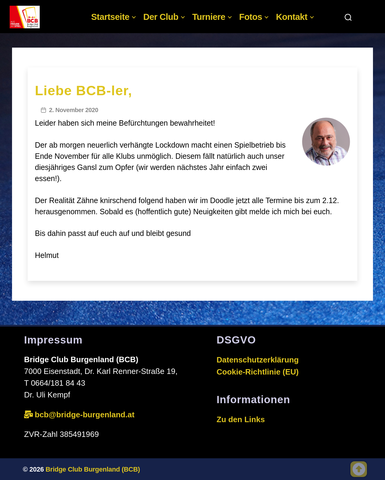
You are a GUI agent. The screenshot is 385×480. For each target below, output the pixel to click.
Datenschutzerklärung (258, 359)
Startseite (110, 17)
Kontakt (291, 17)
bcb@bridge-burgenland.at (86, 414)
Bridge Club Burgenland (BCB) (93, 469)
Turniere (208, 17)
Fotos (250, 17)
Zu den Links (241, 419)
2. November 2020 (73, 110)
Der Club (160, 17)
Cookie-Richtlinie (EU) (258, 371)
